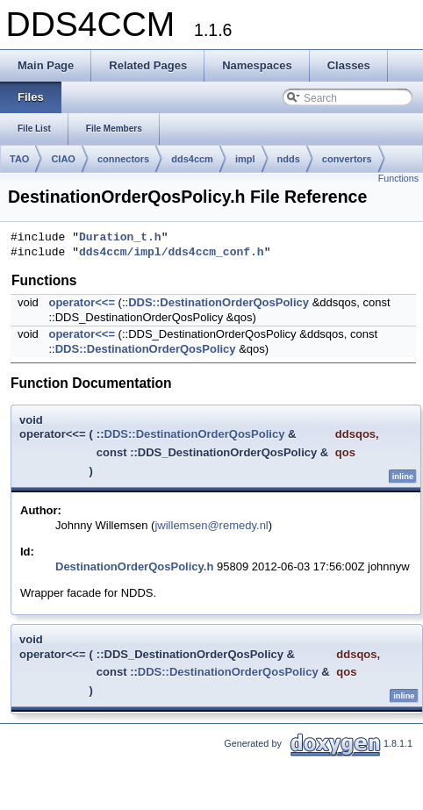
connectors (123, 159)
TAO (19, 159)
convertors (347, 159)
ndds (288, 159)
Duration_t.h (120, 238)
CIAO (63, 159)
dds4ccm (192, 159)
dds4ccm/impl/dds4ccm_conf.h (171, 253)
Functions (398, 178)
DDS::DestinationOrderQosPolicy (218, 302)
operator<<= (81, 302)
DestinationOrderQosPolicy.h (134, 566)
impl (245, 159)
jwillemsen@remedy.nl (211, 525)
